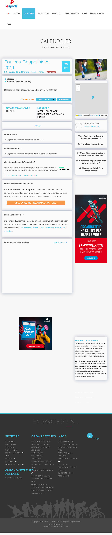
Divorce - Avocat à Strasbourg (97, 447)
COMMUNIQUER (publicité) (41, 476)
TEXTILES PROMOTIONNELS (41, 490)
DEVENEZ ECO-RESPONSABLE (42, 470)
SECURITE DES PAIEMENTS (67, 459)
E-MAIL (11, 111)
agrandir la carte (60, 243)
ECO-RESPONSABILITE (13, 453)
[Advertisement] (35, 373)
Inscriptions (43, 13)
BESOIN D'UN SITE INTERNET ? (42, 488)
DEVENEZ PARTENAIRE (13, 478)
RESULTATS (9, 447)
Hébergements (64, 100)
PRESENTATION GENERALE (41, 462)
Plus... (27, 24)
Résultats (57, 13)
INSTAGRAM (9, 462)
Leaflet (79, 115)
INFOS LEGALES (63, 476)
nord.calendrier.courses (92, 126)
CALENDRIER (10, 442)
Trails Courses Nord (82, 403)
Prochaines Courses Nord (84, 398)
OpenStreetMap (95, 115)
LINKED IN (61, 470)
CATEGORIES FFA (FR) (65, 442)
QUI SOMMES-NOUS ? (66, 473)
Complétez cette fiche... (92, 144)
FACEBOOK (9, 459)
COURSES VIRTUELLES (39, 485)
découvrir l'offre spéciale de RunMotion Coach (20, 175)
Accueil (17, 13)
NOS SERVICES (36, 459)
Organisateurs (14, 24)
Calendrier (29, 13)
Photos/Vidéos (73, 13)
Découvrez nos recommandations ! (36, 203)
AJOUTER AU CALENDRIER (40, 442)
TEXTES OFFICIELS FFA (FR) (67, 445)
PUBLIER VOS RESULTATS (40, 445)
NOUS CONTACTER (38, 493)
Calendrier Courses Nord (84, 393)
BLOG (7, 456)
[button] (93, 98)
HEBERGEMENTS (11, 465)
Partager (37, 126)
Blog (85, 13)
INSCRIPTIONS (10, 445)
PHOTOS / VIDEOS (11, 450)
